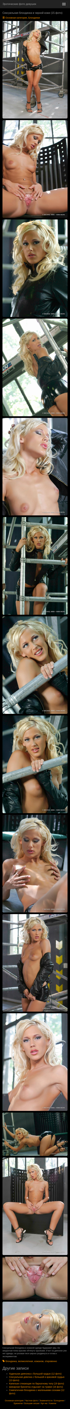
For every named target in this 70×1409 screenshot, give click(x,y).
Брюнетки (18, 1403)
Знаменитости (45, 1400)
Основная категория (16, 17)
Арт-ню (44, 1403)
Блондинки (34, 17)
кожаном (39, 1361)
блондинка (11, 1361)
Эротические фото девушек (19, 4)
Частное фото (31, 1400)
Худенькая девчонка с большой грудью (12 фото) (35, 1373)
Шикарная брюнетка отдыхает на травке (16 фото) (36, 1387)
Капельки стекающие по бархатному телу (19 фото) (36, 1383)
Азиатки (52, 1403)
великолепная (25, 1361)
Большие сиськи (31, 1403)
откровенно (51, 1361)
